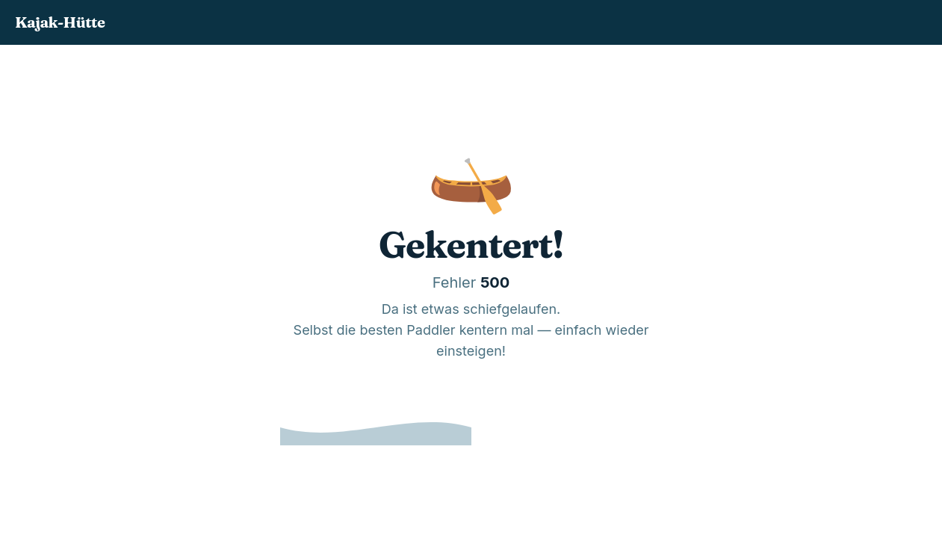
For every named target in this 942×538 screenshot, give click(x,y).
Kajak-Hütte (60, 22)
